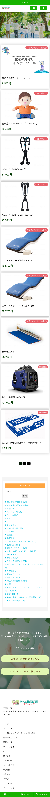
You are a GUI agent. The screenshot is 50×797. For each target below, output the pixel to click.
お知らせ (7, 774)
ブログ (6, 778)
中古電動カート (12, 571)
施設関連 (9, 508)
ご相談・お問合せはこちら (25, 658)
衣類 (8, 584)
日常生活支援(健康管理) (16, 561)
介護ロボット (11, 525)
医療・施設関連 (12, 544)
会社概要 (7, 769)
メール (25, 794)
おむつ (8, 518)
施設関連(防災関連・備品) (17, 505)
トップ (6, 723)
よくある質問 (8, 765)
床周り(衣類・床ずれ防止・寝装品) (20, 551)
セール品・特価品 (13, 511)
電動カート (8, 742)
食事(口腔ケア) (12, 594)
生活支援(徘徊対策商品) (16, 502)
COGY (6, 751)
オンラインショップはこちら (25, 671)
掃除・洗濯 (10, 554)
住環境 (8, 534)
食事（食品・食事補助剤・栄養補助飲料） (23, 597)
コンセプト (8, 728)
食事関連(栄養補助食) (16, 600)
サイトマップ (8, 788)
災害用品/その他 (13, 577)
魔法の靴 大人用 (10, 737)
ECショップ (42, 794)
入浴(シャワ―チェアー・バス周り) (20, 541)
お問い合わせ (8, 783)
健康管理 (9, 538)
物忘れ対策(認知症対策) (16, 580)
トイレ (8, 521)
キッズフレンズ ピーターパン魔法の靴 (19, 733)
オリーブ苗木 (8, 746)
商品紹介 (7, 756)
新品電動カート (12, 574)
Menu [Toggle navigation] (25, 2)
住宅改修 (9, 531)
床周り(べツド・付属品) (16, 548)
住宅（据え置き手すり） (16, 528)
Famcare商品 (11, 515)
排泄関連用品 (11, 558)
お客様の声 (8, 760)
